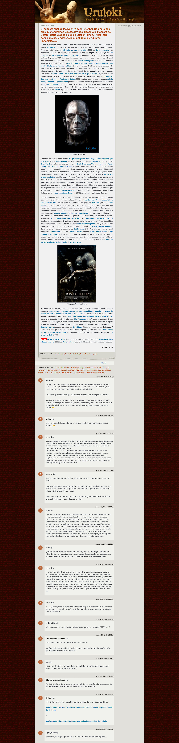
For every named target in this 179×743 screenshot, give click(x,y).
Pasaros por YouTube (56, 339)
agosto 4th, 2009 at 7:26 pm (105, 377)
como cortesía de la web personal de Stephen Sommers (76, 74)
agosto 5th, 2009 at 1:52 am (105, 599)
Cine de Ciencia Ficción (72, 354)
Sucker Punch (98, 161)
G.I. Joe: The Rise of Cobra (63, 79)
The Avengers (80, 319)
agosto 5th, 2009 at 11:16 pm (105, 729)
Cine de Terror (84, 354)
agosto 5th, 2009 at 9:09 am (105, 635)
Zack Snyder (46, 164)
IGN (84, 316)
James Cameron (103, 50)
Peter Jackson (68, 342)
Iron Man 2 (77, 327)
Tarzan (57, 90)
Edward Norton (47, 327)
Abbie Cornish (66, 166)
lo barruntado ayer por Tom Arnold (98, 218)
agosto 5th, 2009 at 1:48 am (105, 564)
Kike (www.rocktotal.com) (55, 639)
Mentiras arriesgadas (86, 224)
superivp (49, 474)
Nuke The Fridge (105, 316)
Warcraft (95, 203)
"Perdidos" (51, 47)
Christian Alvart (75, 232)
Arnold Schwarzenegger (102, 226)
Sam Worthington (85, 61)
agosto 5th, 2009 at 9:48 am (105, 658)
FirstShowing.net (75, 316)
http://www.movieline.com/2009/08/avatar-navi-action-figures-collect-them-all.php (76, 721)
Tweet (104, 363)
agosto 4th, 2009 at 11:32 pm (105, 544)
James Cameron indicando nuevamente (71, 213)
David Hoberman (68, 190)
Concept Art (93, 354)
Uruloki (48, 419)
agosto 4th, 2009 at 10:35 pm (105, 470)
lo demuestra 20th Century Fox (65, 55)
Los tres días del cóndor (65, 193)
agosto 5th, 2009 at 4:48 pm (105, 694)
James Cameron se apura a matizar (65, 218)
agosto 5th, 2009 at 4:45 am (105, 619)
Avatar (84, 50)
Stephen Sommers (50, 84)
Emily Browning (83, 164)
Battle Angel (79, 229)
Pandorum (55, 232)
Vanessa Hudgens (99, 164)
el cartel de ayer (70, 50)
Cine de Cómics (59, 354)
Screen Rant (92, 316)
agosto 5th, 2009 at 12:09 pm (105, 676)
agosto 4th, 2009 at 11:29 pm (105, 507)
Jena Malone (52, 166)
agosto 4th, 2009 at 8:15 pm (105, 415)
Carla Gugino (61, 161)
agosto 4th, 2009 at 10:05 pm (105, 433)
